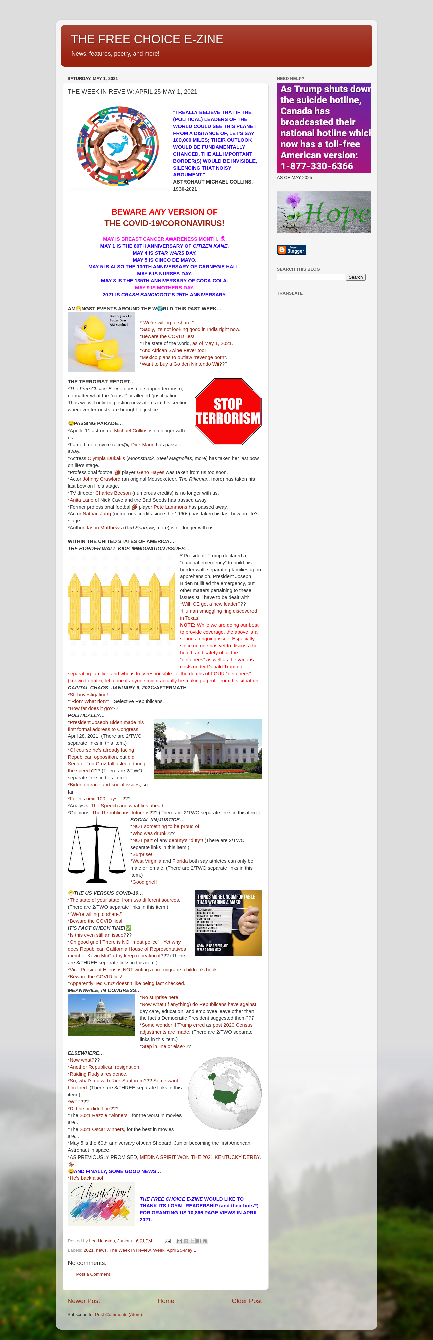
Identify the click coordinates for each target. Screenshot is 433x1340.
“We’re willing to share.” (168, 322)
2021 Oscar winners (102, 1129)
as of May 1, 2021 (212, 343)
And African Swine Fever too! (174, 350)
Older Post (247, 1300)
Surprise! (142, 854)
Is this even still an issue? (98, 935)
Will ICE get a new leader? (211, 604)
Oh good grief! (85, 942)
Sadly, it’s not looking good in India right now (190, 329)
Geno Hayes (151, 472)
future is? (142, 812)
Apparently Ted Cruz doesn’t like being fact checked (127, 983)
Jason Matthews (104, 527)
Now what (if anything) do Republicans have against (199, 1004)
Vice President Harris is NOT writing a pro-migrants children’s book (143, 969)
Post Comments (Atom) (118, 1314)
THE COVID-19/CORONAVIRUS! (164, 223)
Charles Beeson (113, 493)
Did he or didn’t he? (91, 1108)
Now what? (82, 1060)
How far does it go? (91, 708)
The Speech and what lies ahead (127, 805)
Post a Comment (93, 1274)
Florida (180, 861)
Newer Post (84, 1300)
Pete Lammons (170, 507)
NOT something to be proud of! (166, 826)
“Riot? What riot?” (89, 701)
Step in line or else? (163, 1046)
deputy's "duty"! (186, 840)
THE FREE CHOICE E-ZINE (147, 39)
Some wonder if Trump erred (173, 1025)
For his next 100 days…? (97, 798)
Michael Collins (130, 430)
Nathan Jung (97, 513)
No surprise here (160, 997)
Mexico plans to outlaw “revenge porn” (184, 357)
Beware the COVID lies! (168, 336)
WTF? (76, 1101)
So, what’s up (84, 1080)
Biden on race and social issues (105, 784)
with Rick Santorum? (123, 1080)
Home (166, 1300)
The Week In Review (130, 1250)
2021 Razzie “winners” (104, 1115)
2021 (89, 1250)
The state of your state (94, 900)
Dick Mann (142, 444)
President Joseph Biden (96, 722)
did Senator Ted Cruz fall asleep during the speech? (107, 764)
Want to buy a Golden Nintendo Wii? (182, 364)
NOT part (142, 840)
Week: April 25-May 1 (174, 1250)
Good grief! (144, 882)
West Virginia (146, 861)
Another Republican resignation (104, 1067)
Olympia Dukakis (106, 458)
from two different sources (150, 900)
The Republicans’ (111, 812)
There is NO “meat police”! (131, 942)
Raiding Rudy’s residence (98, 1074)
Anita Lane (81, 500)
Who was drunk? (150, 833)
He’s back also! (86, 1178)
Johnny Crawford (101, 479)
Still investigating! (89, 694)
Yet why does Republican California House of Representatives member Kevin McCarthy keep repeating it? (127, 949)
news (101, 1250)
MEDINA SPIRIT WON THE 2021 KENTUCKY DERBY (200, 1157)
